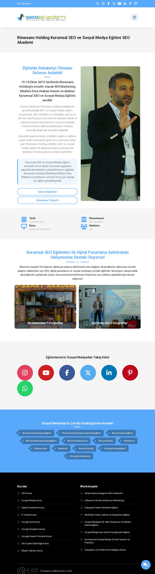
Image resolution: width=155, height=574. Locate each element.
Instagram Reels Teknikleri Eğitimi (99, 507)
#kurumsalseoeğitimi (122, 433)
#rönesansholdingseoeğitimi (36, 433)
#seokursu (129, 440)
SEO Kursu (24, 493)
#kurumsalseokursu (77, 440)
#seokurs (63, 448)
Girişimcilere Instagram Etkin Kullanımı (101, 493)
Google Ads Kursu (28, 522)
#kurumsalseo (105, 440)
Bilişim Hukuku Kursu (30, 550)
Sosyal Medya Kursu (29, 500)
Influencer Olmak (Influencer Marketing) (102, 500)
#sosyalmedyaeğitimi (115, 448)
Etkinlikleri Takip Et (47, 200)
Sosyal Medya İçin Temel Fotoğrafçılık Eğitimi (105, 532)
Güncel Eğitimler (47, 191)
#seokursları (41, 448)
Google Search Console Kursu (34, 536)
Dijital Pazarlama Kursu (30, 507)
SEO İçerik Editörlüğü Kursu (33, 543)
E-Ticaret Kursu (27, 514)
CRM (54, 571)
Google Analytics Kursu (31, 529)
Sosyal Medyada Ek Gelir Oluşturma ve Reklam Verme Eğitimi (105, 523)
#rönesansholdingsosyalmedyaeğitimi (81, 433)
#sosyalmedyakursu (80, 456)
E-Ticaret (44, 571)
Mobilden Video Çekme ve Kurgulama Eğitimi (105, 514)
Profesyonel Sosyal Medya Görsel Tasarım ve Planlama (105, 541)
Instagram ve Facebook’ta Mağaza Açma (103, 549)
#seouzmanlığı (85, 448)
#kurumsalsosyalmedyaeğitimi (41, 440)
